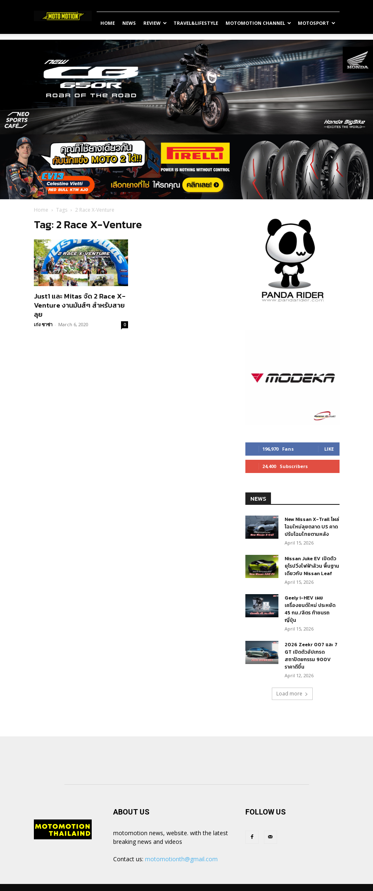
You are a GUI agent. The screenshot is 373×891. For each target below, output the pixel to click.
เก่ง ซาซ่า (43, 324)
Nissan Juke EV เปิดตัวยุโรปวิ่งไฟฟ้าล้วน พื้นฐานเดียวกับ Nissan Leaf (312, 566)
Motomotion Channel (258, 23)
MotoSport (316, 23)
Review (155, 23)
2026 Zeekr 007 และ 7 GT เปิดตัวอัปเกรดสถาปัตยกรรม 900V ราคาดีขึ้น (311, 656)
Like (329, 449)
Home (107, 23)
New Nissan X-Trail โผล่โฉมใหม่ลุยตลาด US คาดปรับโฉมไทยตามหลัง (312, 527)
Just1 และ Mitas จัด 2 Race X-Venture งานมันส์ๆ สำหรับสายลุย (80, 305)
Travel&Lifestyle (195, 23)
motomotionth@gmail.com (181, 859)
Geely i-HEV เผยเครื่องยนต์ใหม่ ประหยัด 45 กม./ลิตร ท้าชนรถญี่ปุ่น (310, 609)
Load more (292, 693)
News (129, 23)
